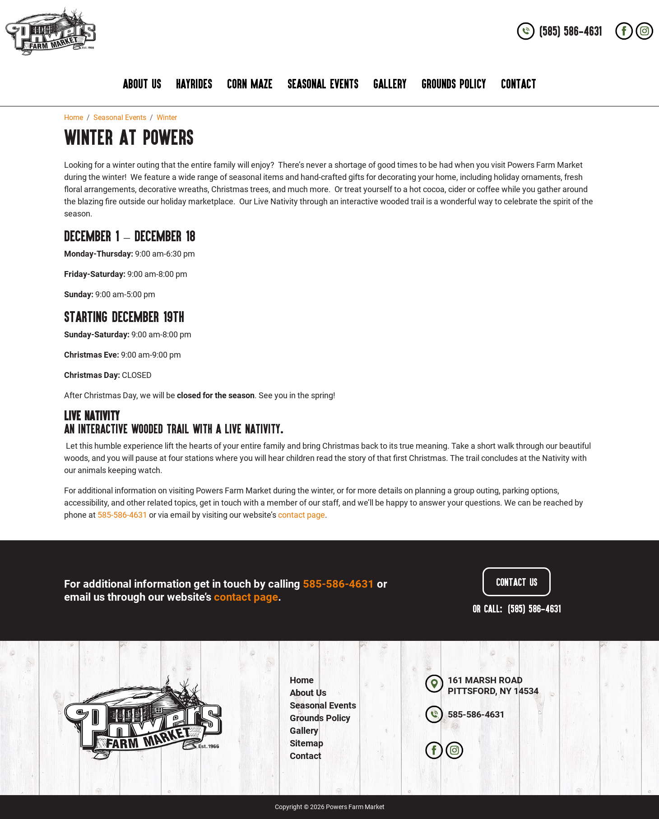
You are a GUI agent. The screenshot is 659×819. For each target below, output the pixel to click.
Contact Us (516, 582)
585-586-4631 (122, 515)
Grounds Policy (454, 84)
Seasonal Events (323, 84)
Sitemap (306, 743)
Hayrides (194, 84)
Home (302, 680)
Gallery (390, 84)
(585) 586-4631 (570, 31)
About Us (142, 84)
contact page (301, 515)
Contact (518, 84)
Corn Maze (250, 84)
